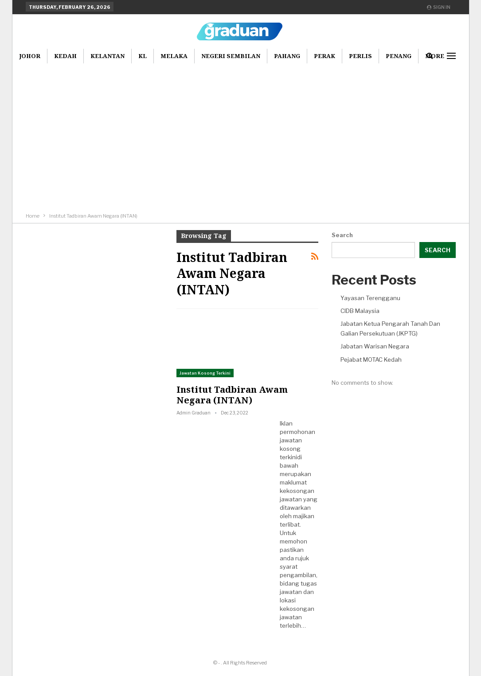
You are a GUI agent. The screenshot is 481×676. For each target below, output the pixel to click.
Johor (29, 56)
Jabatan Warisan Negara (374, 346)
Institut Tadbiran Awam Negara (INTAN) (232, 394)
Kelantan (107, 56)
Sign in (438, 7)
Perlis (360, 56)
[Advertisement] (240, 129)
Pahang (287, 56)
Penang (398, 56)
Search (342, 234)
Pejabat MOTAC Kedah (371, 359)
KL (142, 56)
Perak (324, 56)
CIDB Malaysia (359, 310)
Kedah (65, 56)
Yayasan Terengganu (370, 297)
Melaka (174, 56)
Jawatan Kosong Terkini (205, 373)
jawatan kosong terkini (291, 449)
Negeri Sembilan (230, 56)
